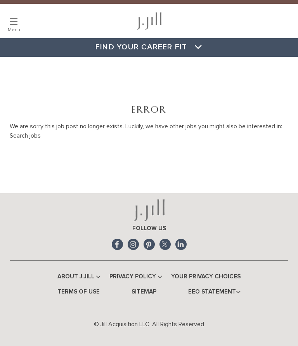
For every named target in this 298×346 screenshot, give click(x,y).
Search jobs (25, 136)
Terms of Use (78, 292)
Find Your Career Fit (149, 47)
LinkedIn (181, 244)
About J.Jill (78, 277)
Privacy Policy (135, 277)
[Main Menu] (13, 21)
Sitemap (144, 292)
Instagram (133, 244)
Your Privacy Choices (206, 277)
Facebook (117, 244)
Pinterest (149, 244)
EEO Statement (214, 292)
